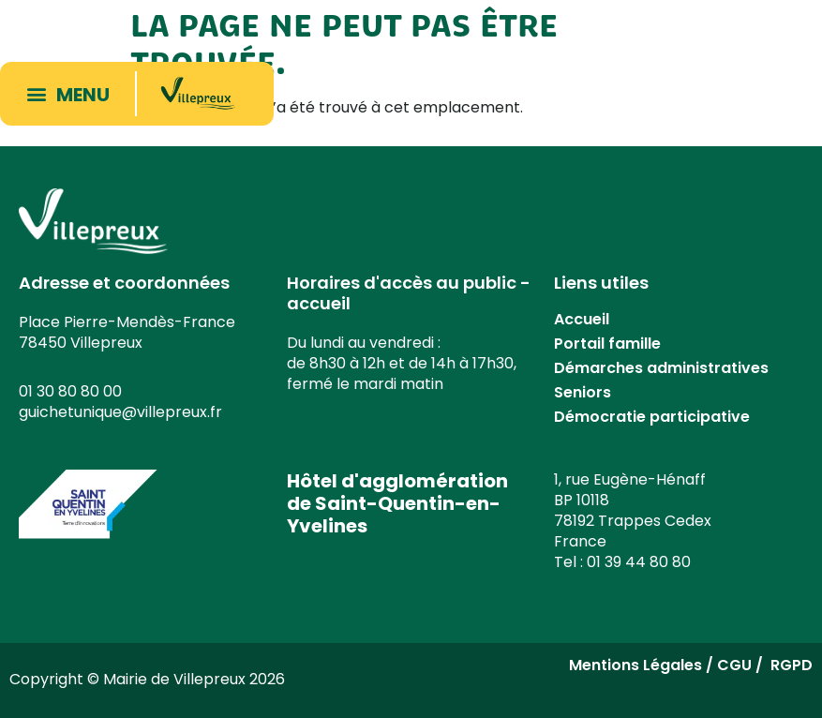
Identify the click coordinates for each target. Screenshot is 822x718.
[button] (72, 94)
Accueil (581, 319)
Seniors (582, 392)
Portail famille (607, 343)
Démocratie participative (652, 416)
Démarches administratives (661, 368)
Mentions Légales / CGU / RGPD (691, 665)
